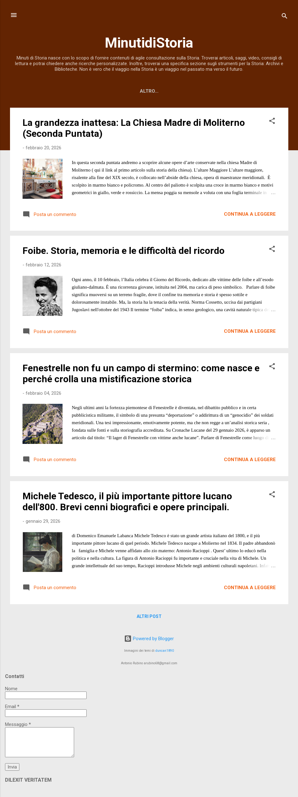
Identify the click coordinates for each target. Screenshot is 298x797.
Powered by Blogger (149, 638)
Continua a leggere (250, 215)
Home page (44, 91)
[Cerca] (284, 17)
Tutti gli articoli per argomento (169, 91)
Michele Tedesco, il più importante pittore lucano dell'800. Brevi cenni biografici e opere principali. (127, 503)
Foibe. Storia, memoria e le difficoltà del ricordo (124, 251)
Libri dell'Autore (91, 91)
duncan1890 (164, 651)
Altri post (149, 617)
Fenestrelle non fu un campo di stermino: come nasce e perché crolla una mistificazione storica (141, 375)
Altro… (258, 91)
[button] (272, 123)
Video (231, 91)
